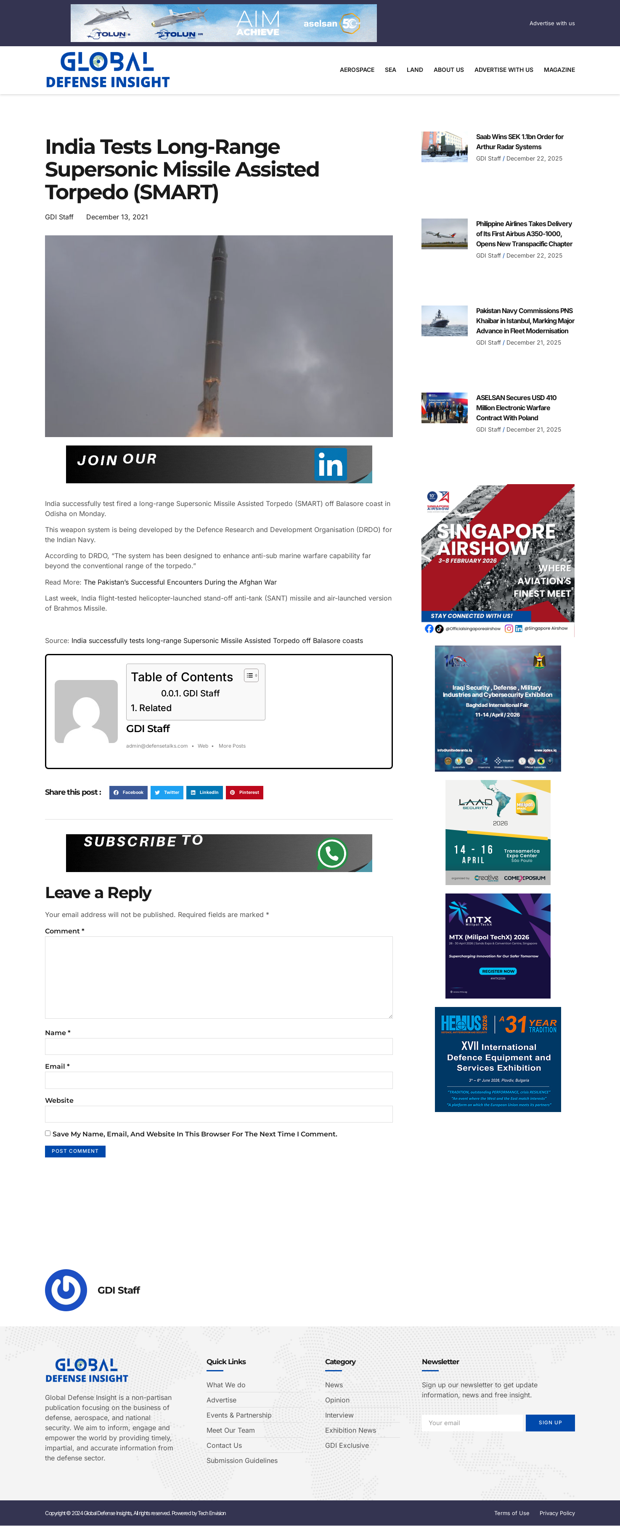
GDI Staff (201, 693)
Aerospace (357, 69)
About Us (449, 69)
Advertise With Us (503, 69)
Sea (390, 69)
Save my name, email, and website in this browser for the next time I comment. (195, 1142)
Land (415, 69)
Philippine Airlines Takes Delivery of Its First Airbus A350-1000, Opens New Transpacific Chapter (524, 233)
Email (57, 1073)
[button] (128, 792)
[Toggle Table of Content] (247, 675)
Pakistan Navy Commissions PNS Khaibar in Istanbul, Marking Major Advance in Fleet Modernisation (525, 320)
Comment (65, 931)
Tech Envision (212, 1513)
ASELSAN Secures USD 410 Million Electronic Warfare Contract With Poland (516, 407)
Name (58, 1039)
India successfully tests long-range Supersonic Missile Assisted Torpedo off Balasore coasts (217, 640)
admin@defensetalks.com (157, 746)
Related (155, 708)
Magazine (559, 69)
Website (59, 1108)
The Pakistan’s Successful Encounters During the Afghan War (180, 582)
